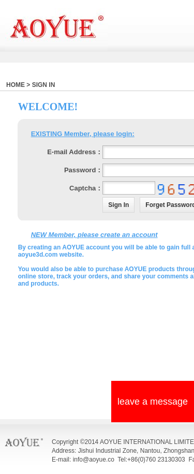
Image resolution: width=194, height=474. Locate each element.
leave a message (152, 401)
